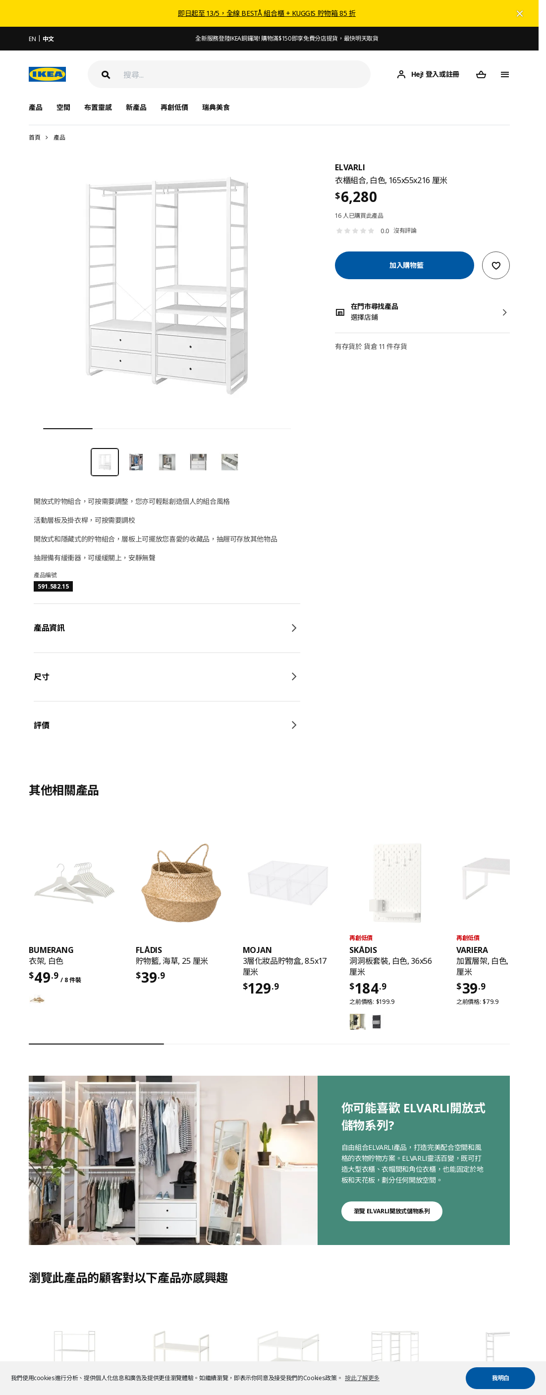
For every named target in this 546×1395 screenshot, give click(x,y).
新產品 (136, 107)
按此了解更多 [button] (362, 1378)
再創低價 (174, 107)
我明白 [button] (500, 1378)
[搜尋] (247, 74)
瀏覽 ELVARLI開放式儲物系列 (392, 1211)
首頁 (34, 137)
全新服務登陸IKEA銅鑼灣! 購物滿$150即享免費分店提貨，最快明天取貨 (286, 38)
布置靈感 (98, 107)
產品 (59, 137)
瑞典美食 (216, 107)
